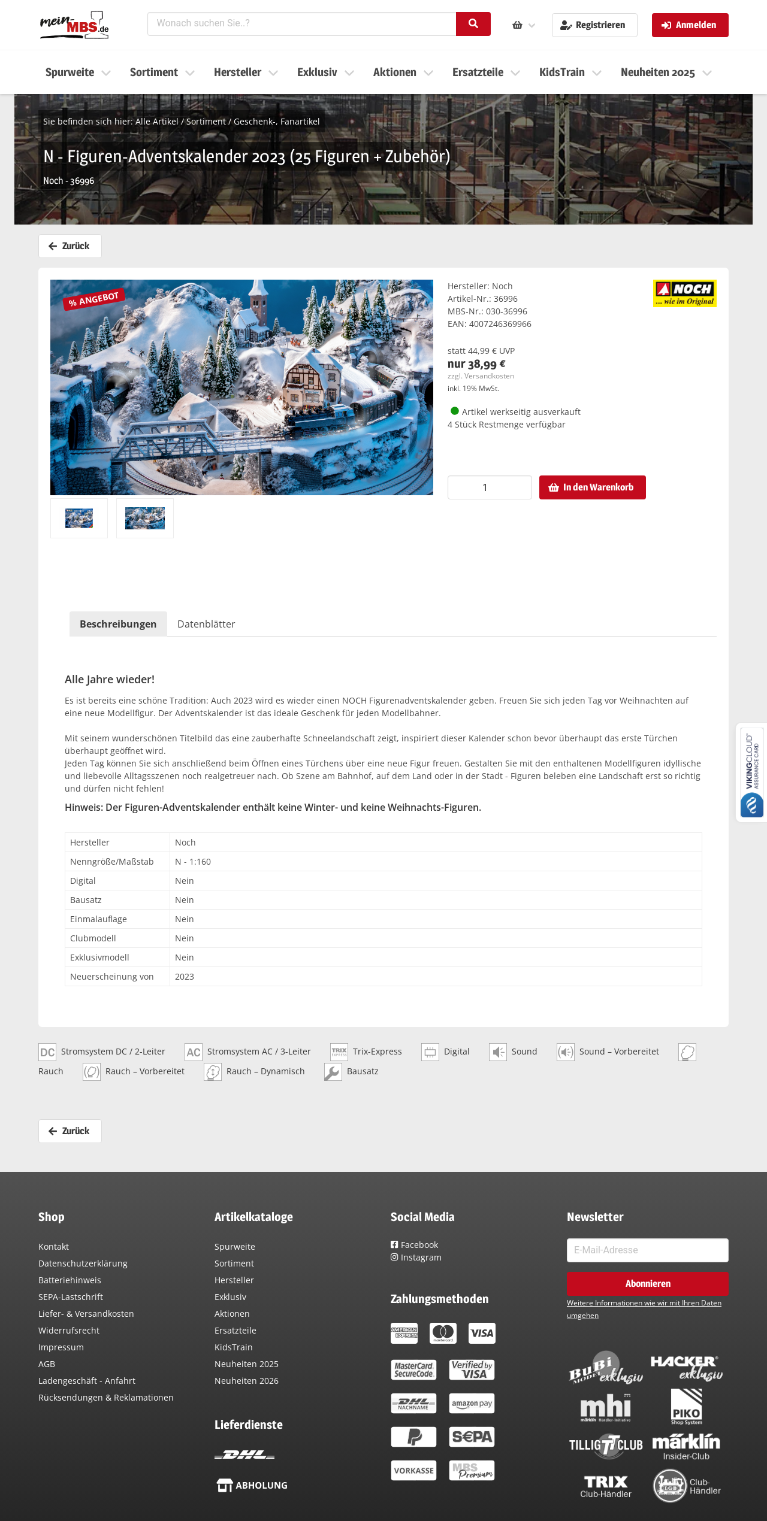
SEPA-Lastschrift (70, 1296)
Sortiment (206, 121)
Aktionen (232, 1313)
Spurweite (235, 1246)
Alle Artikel (157, 121)
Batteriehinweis (69, 1280)
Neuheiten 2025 (247, 1363)
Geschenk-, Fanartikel (277, 121)
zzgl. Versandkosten (481, 376)
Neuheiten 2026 (247, 1380)
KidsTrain (234, 1347)
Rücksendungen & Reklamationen (106, 1397)
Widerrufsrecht (68, 1330)
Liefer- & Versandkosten (86, 1313)
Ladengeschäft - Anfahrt (86, 1380)
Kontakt (53, 1246)
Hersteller (234, 1280)
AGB (46, 1363)
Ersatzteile (235, 1330)
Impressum (61, 1347)
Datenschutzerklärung (83, 1263)
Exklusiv (230, 1296)
